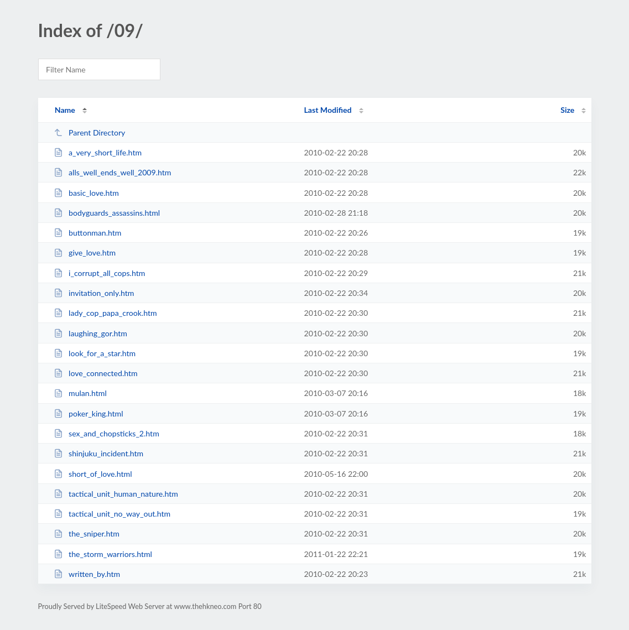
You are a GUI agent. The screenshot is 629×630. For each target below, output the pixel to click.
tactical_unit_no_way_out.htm (112, 513)
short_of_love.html (93, 473)
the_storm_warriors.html (103, 554)
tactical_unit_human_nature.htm (116, 493)
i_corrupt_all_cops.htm (99, 273)
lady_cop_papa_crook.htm (105, 312)
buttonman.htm (88, 232)
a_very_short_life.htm (98, 152)
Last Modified (328, 109)
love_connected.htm (96, 373)
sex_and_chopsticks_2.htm (106, 433)
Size (567, 109)
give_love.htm (85, 252)
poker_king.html (88, 413)
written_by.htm (87, 574)
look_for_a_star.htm (95, 353)
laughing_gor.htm (90, 333)
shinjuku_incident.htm (98, 453)
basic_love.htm (86, 192)
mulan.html (80, 393)
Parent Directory (90, 132)
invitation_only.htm (94, 293)
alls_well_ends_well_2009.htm (112, 172)
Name (65, 109)
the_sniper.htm (86, 533)
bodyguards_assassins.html (107, 212)
